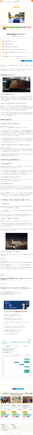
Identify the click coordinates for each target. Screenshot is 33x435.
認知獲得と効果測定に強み (8, 43)
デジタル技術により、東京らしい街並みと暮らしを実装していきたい (15, 49)
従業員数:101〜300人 (3, 411)
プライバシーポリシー (15, 432)
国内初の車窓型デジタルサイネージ (10, 41)
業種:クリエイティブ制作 (19, 27)
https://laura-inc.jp (3, 283)
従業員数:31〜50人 (24, 411)
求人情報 (9, 432)
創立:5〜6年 (24, 27)
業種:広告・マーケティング (11, 27)
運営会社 (6, 432)
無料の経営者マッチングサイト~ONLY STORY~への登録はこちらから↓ (16, 56)
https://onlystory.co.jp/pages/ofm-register (7, 294)
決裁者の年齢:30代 (29, 27)
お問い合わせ (26, 432)
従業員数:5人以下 (5, 27)
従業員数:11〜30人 (13, 411)
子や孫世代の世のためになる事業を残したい (11, 46)
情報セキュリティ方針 (21, 432)
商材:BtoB (4, 28)
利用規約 (12, 432)
